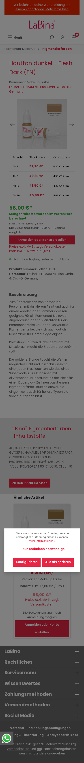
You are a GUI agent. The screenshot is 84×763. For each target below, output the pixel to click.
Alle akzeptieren (58, 562)
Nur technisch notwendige (43, 549)
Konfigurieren (27, 562)
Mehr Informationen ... (42, 541)
